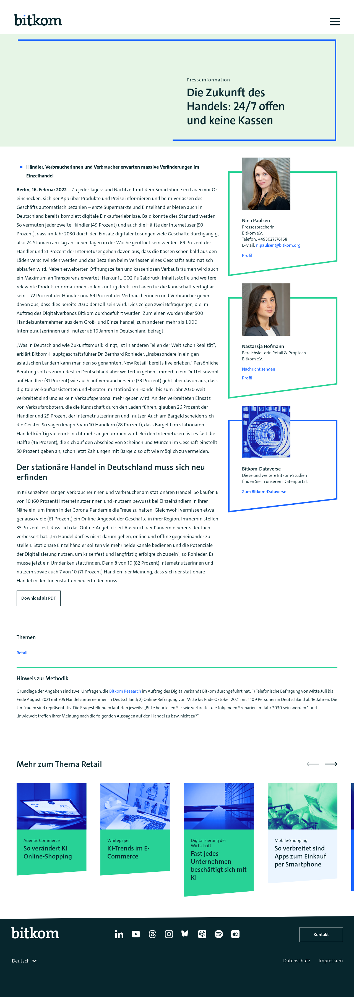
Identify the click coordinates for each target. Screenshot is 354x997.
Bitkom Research (125, 691)
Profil (247, 255)
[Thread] (152, 938)
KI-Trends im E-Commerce (128, 852)
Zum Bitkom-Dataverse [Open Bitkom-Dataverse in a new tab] (264, 491)
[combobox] (25, 961)
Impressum (331, 960)
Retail (22, 653)
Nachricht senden (258, 369)
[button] (331, 764)
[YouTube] (136, 938)
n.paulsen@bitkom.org (278, 245)
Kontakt (321, 934)
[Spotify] (219, 938)
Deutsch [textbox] (21, 961)
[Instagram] (169, 938)
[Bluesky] (185, 938)
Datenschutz (296, 960)
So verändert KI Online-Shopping (48, 852)
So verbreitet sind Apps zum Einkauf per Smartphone (300, 856)
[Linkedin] (119, 938)
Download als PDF (38, 598)
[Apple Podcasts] (202, 938)
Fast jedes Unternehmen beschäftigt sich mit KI (219, 865)
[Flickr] (235, 938)
